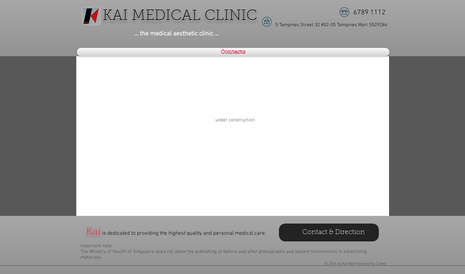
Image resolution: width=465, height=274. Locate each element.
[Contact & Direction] (329, 232)
